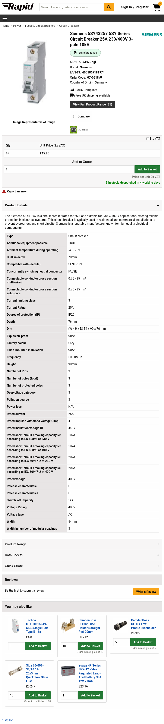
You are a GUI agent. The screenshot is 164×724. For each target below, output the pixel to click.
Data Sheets (14, 555)
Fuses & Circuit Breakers (40, 25)
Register (142, 7)
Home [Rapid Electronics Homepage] (6, 25)
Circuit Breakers (69, 25)
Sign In (126, 7)
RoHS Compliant (83, 90)
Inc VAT (153, 138)
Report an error (14, 191)
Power (17, 25)
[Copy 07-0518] (101, 77)
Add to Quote (82, 162)
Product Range (15, 544)
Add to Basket (147, 169)
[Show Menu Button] (5, 18)
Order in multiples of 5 (143, 652)
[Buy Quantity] (69, 169)
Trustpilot (6, 720)
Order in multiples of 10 (90, 652)
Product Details (16, 205)
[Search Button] (109, 7)
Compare (81, 116)
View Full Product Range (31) (92, 104)
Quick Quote (14, 566)
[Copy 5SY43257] (95, 62)
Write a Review (146, 592)
